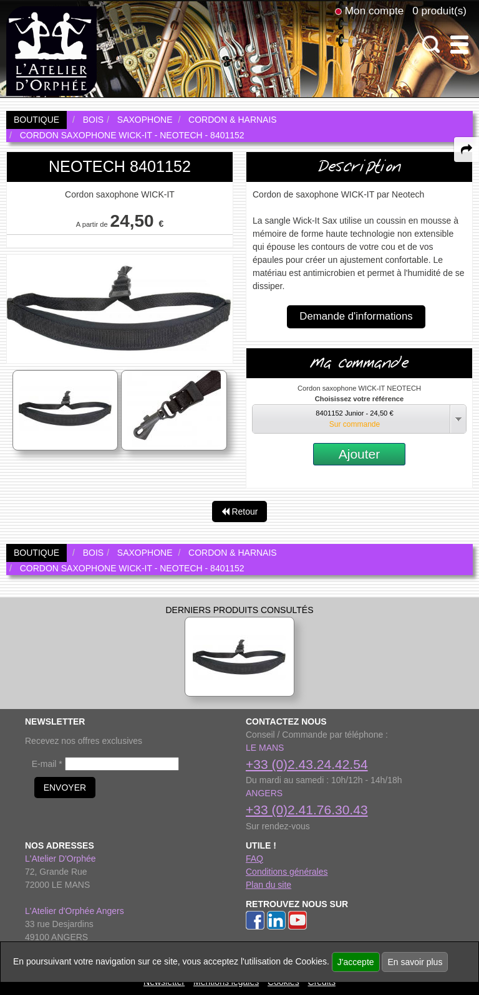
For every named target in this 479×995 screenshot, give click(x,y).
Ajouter (359, 454)
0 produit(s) (439, 10)
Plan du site (268, 885)
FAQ (254, 859)
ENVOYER (65, 788)
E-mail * (47, 764)
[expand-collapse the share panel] (466, 149)
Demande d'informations (355, 316)
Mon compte (374, 10)
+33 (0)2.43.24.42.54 (307, 764)
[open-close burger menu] (459, 44)
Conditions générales (287, 872)
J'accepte (355, 962)
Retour (239, 512)
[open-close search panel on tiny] (431, 44)
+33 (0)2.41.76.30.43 (307, 809)
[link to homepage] (51, 50)
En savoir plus (414, 962)
